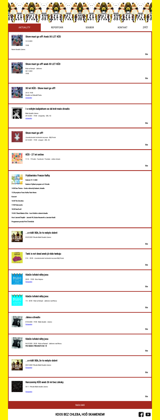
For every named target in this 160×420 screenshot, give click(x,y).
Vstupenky (28, 282)
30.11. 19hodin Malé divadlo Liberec (36, 387)
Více (146, 54)
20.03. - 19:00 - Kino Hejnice (34, 279)
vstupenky (28, 98)
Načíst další (80, 405)
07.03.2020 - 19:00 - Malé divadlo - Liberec (38, 322)
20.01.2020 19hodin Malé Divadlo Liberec (38, 365)
